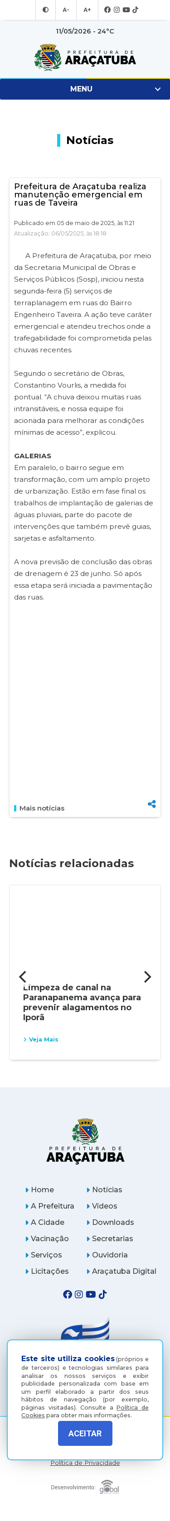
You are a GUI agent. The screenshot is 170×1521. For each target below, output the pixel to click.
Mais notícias (39, 808)
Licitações (47, 1271)
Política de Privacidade (85, 1463)
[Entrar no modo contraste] (47, 10)
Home (39, 1189)
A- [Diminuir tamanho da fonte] (66, 10)
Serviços (43, 1255)
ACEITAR (85, 1433)
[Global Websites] (85, 1484)
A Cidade (44, 1222)
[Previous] (24, 977)
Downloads (110, 1222)
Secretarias (109, 1238)
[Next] (146, 977)
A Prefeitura (49, 1206)
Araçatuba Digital (121, 1271)
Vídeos (101, 1206)
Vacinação (47, 1238)
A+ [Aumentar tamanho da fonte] (86, 10)
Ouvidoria (107, 1255)
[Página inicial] (85, 1141)
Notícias (104, 1189)
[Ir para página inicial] (85, 57)
